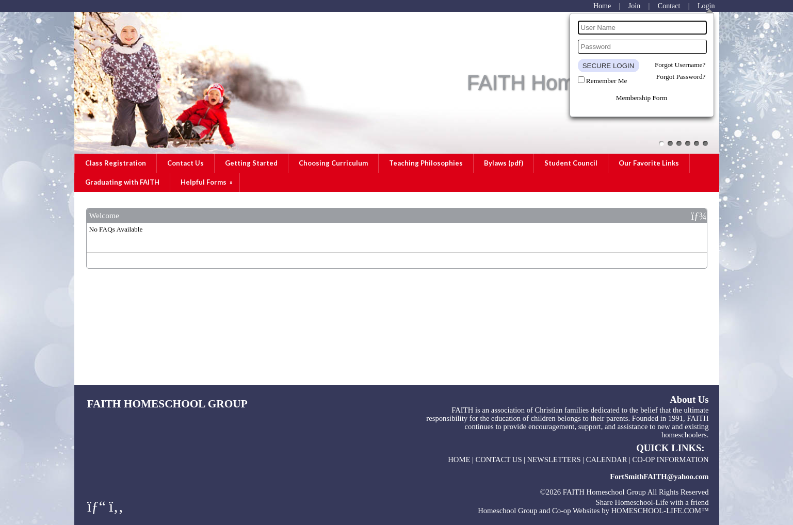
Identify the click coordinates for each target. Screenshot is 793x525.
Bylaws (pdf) (503, 163)
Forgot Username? (680, 65)
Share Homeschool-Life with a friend (652, 502)
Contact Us (185, 163)
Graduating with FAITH (122, 182)
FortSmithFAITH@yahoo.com (659, 476)
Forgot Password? (681, 76)
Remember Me (606, 81)
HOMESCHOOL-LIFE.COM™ (659, 510)
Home (459, 459)
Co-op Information (670, 459)
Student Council (570, 163)
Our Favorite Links (649, 163)
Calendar (606, 459)
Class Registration (115, 163)
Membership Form (642, 98)
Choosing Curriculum (333, 163)
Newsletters (554, 459)
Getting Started (251, 163)
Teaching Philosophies (426, 163)
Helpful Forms (207, 182)
